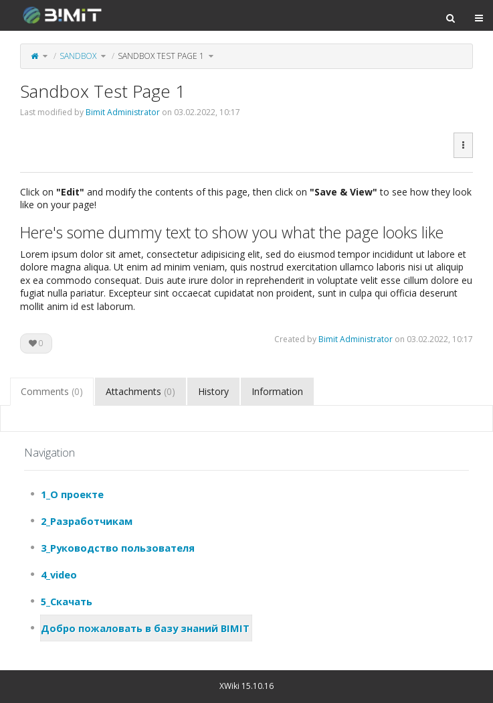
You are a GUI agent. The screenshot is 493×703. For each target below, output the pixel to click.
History (213, 391)
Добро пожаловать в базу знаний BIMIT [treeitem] (145, 628)
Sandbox (78, 56)
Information (277, 391)
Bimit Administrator (123, 112)
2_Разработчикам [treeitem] (86, 521)
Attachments (140, 391)
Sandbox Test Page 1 (161, 56)
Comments (52, 391)
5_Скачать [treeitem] (66, 601)
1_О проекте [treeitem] (72, 494)
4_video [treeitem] (59, 574)
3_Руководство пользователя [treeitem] (118, 547)
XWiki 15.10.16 (246, 686)
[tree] (246, 561)
